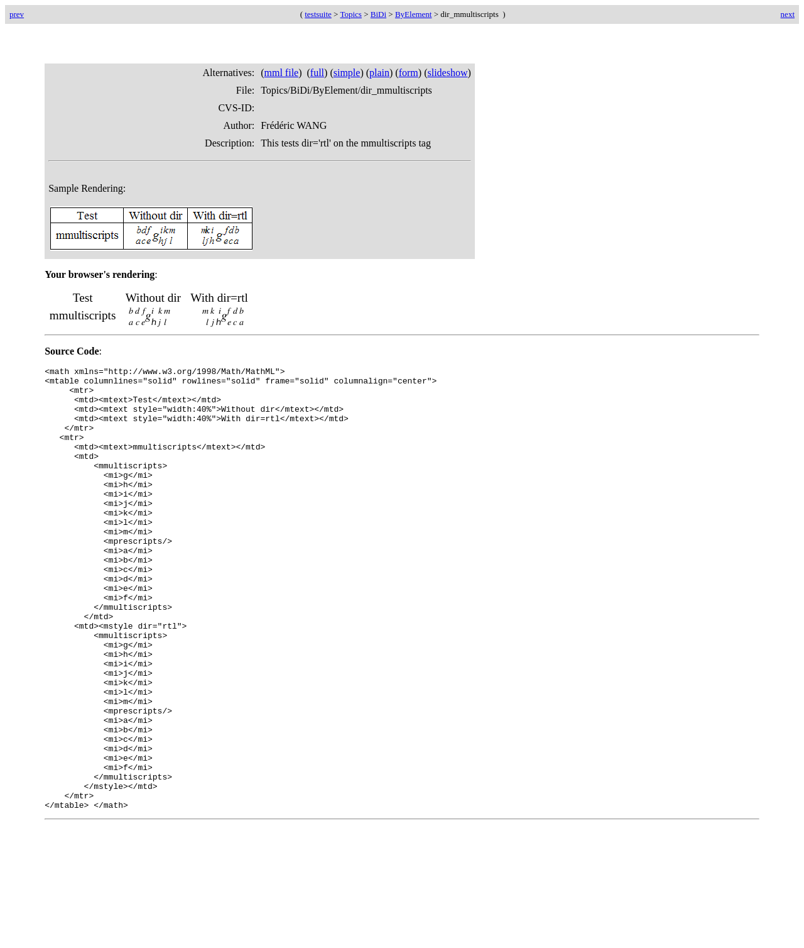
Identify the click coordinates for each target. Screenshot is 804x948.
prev (16, 14)
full (317, 72)
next (788, 14)
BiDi (378, 14)
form (408, 72)
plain (379, 72)
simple (347, 72)
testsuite (318, 14)
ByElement (413, 14)
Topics (350, 14)
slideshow (447, 72)
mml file (281, 72)
